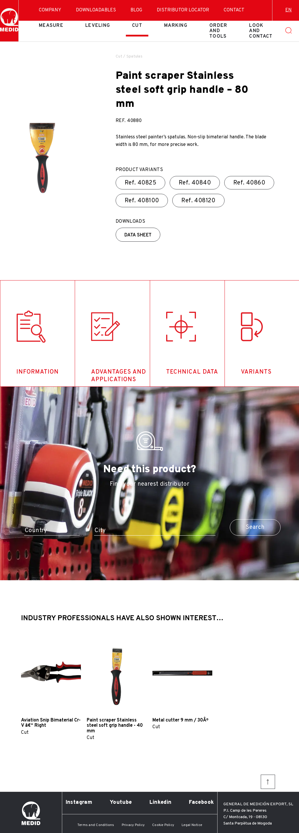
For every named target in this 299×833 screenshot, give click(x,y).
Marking (175, 26)
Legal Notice (192, 825)
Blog (136, 10)
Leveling (97, 26)
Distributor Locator (183, 10)
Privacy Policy (133, 825)
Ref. (140, 183)
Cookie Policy (163, 825)
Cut (137, 26)
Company (50, 10)
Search (255, 527)
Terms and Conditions (95, 825)
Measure (51, 26)
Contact (234, 10)
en (288, 10)
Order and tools (218, 31)
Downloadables (96, 10)
